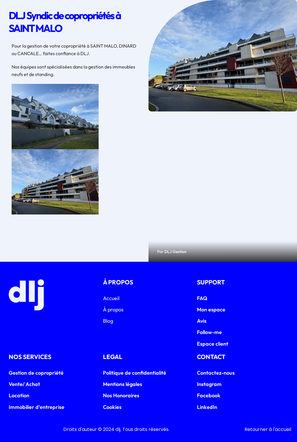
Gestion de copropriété (36, 372)
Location (19, 395)
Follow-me (209, 332)
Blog (108, 320)
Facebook (208, 395)
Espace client (212, 343)
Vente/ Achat (24, 384)
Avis (202, 320)
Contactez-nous (216, 372)
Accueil (111, 298)
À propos (113, 309)
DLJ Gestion (175, 251)
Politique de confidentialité (134, 372)
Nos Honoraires (121, 395)
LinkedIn (207, 407)
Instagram (209, 384)
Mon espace (211, 309)
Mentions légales (122, 384)
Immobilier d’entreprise (36, 407)
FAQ (202, 298)
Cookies (112, 407)
